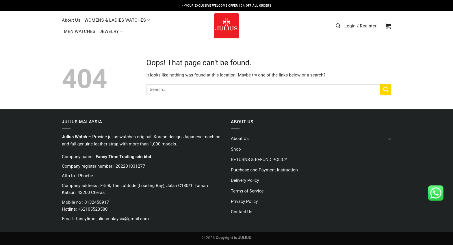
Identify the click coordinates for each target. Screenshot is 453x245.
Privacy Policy (244, 201)
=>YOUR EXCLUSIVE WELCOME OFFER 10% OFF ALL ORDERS (226, 6)
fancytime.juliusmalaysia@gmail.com (112, 218)
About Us (71, 20)
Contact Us (242, 211)
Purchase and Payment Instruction (264, 170)
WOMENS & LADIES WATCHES (117, 20)
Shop (236, 149)
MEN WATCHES (79, 31)
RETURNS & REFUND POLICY (259, 159)
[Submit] (385, 89)
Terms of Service (247, 191)
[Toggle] (389, 138)
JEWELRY (111, 31)
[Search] (338, 25)
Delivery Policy (245, 180)
